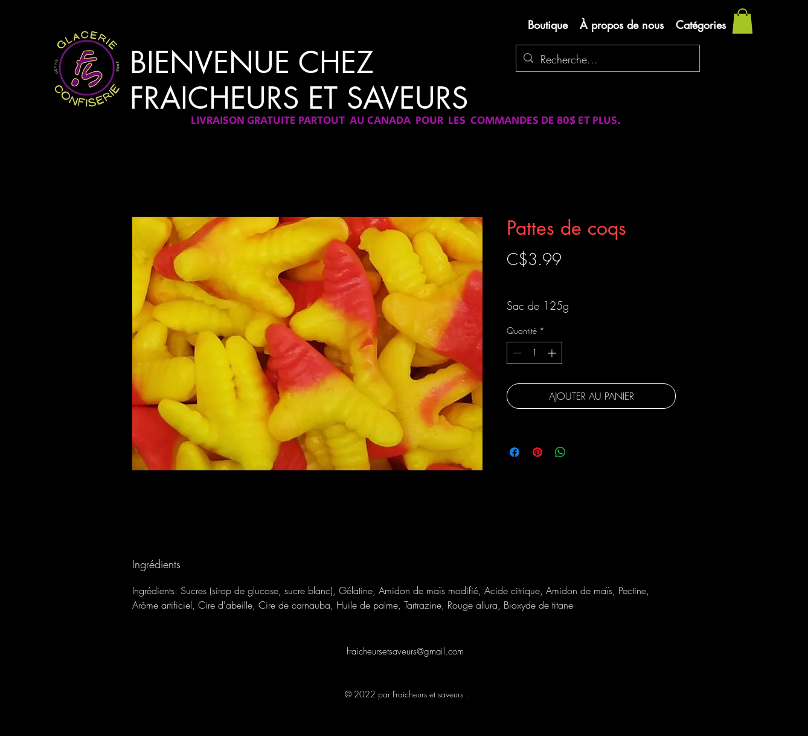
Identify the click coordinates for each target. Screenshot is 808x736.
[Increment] (552, 352)
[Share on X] (583, 452)
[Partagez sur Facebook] (514, 452)
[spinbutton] (534, 352)
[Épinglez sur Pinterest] (537, 452)
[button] (742, 21)
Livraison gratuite (536, 280)
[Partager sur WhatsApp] (560, 452)
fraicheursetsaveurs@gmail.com (405, 651)
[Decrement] (516, 352)
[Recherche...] (607, 59)
